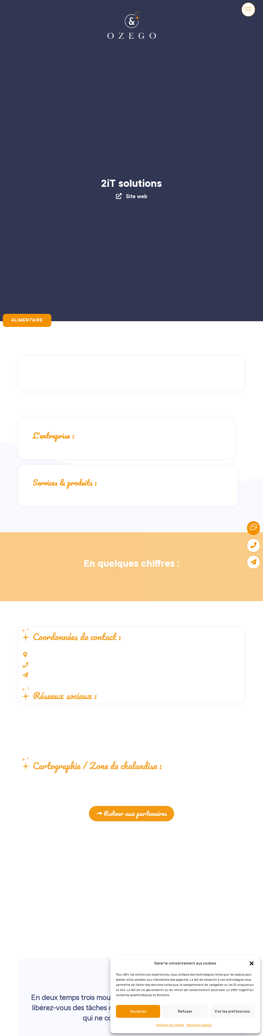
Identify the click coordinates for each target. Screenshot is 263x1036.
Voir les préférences (232, 1011)
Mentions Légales (199, 1025)
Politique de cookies (170, 1025)
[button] (251, 963)
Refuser (185, 1011)
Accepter (138, 1011)
